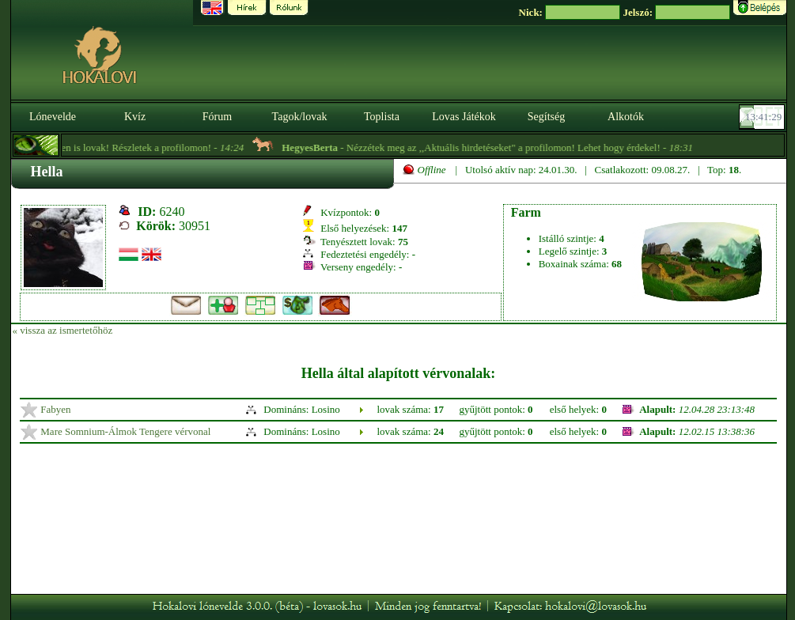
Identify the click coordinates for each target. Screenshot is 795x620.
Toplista (381, 117)
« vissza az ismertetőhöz (63, 330)
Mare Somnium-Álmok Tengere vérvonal (125, 431)
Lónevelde (52, 117)
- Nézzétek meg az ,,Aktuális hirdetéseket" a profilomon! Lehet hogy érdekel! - (494, 147)
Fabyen (55, 409)
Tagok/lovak (299, 117)
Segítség (546, 117)
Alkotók (626, 117)
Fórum (217, 117)
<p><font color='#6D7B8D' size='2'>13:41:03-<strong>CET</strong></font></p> (763, 117)
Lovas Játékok (463, 117)
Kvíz (135, 117)
